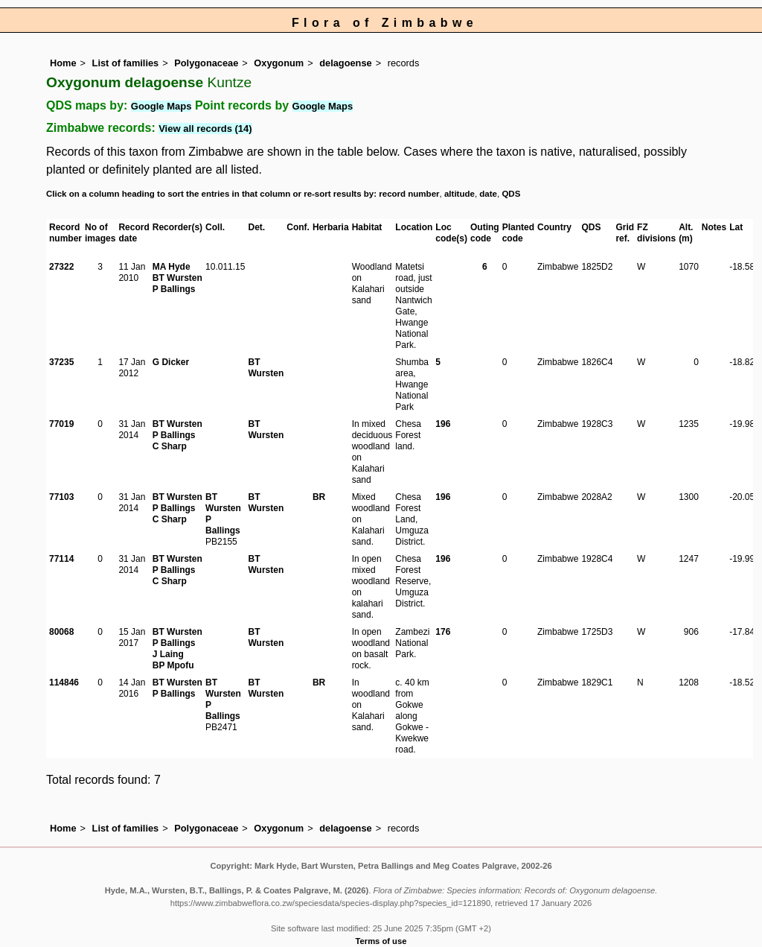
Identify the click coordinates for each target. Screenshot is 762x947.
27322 (61, 267)
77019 (61, 424)
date (488, 193)
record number (409, 193)
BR (319, 497)
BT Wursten (177, 278)
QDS (511, 193)
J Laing (168, 654)
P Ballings (174, 289)
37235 (61, 362)
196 (442, 424)
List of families (125, 63)
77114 (61, 559)
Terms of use (381, 941)
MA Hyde (171, 267)
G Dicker (171, 362)
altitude (459, 193)
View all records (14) (205, 128)
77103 (61, 497)
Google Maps (161, 106)
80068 (61, 632)
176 (442, 632)
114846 (64, 682)
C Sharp (170, 446)
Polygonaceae (206, 63)
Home (63, 63)
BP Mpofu (173, 665)
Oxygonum (279, 63)
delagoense (345, 63)
